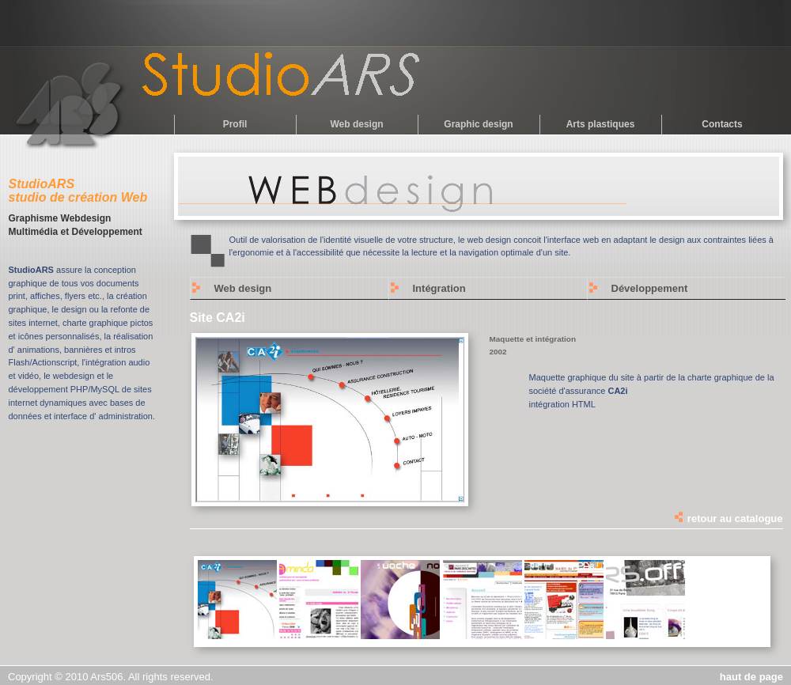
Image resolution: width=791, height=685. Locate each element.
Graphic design (478, 124)
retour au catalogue (727, 518)
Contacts (722, 124)
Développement (649, 288)
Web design (356, 124)
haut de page (751, 677)
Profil (235, 124)
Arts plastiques (600, 124)
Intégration (439, 288)
